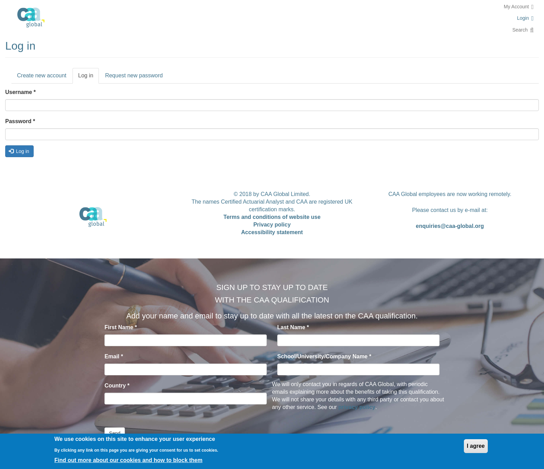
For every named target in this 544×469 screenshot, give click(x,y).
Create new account (41, 75)
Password (20, 121)
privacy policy (356, 407)
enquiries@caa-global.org (450, 226)
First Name (120, 327)
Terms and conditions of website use (272, 217)
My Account (516, 6)
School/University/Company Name (324, 356)
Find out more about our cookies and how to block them (128, 460)
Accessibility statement (272, 232)
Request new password (134, 75)
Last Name (293, 327)
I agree (476, 446)
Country (116, 386)
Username (20, 92)
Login (523, 18)
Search (520, 30)
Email (113, 356)
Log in (88, 78)
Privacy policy (272, 225)
